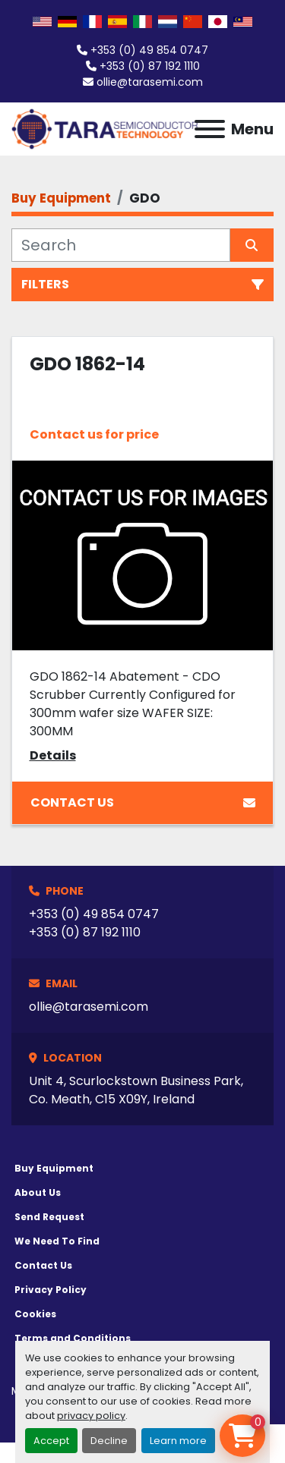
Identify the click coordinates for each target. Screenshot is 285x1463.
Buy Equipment (53, 1168)
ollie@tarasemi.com (150, 82)
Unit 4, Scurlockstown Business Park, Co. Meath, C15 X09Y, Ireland (136, 1090)
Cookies (35, 1313)
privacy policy (91, 1415)
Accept (51, 1440)
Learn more (178, 1440)
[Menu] (210, 129)
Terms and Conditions (72, 1338)
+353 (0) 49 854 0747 (149, 50)
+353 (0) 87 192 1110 (150, 66)
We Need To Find (57, 1241)
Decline (109, 1440)
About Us (37, 1192)
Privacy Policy (50, 1289)
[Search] (120, 245)
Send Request (49, 1216)
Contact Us (142, 802)
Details (53, 755)
